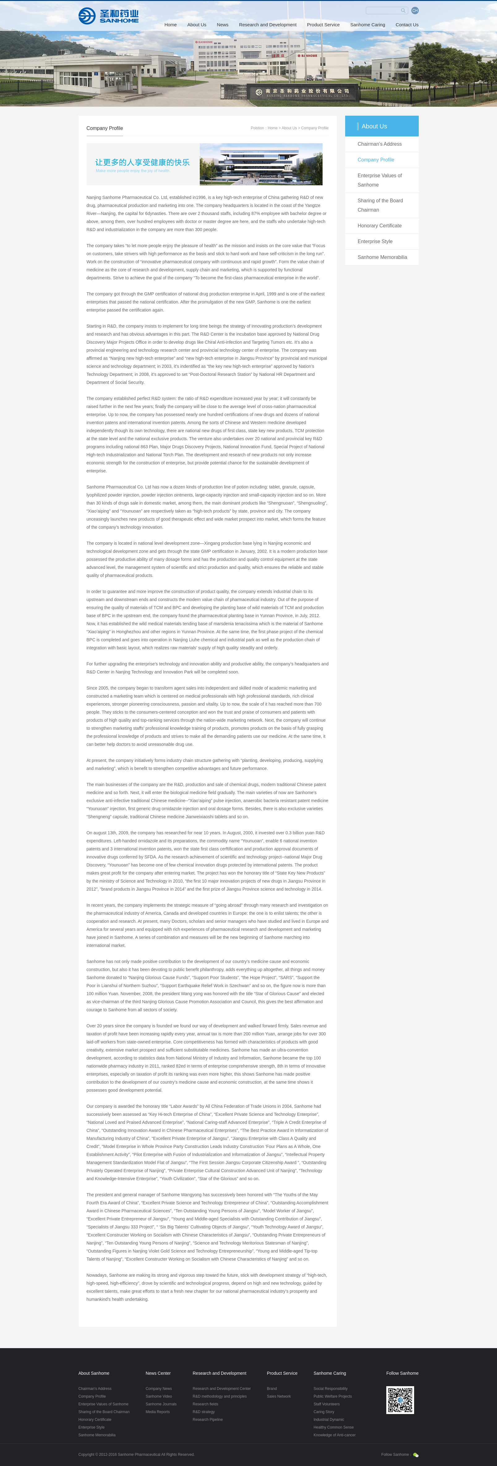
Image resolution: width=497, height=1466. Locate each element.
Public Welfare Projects (333, 1396)
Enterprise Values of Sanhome (380, 180)
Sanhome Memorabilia (382, 257)
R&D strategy (204, 1412)
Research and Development (268, 24)
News (223, 24)
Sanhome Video (159, 1396)
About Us (197, 24)
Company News (159, 1388)
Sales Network (279, 1396)
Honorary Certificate (380, 225)
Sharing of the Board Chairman (380, 205)
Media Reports (158, 1412)
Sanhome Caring (367, 24)
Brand (272, 1388)
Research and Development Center (222, 1388)
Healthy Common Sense (334, 1427)
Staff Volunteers (327, 1404)
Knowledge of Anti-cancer (335, 1435)
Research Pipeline (208, 1419)
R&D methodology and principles (220, 1396)
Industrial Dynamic (329, 1419)
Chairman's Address (380, 144)
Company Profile (315, 128)
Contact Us (407, 24)
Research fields (205, 1404)
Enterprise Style (375, 241)
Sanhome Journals (161, 1404)
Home (171, 24)
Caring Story (324, 1412)
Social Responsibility (331, 1388)
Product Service (323, 24)
